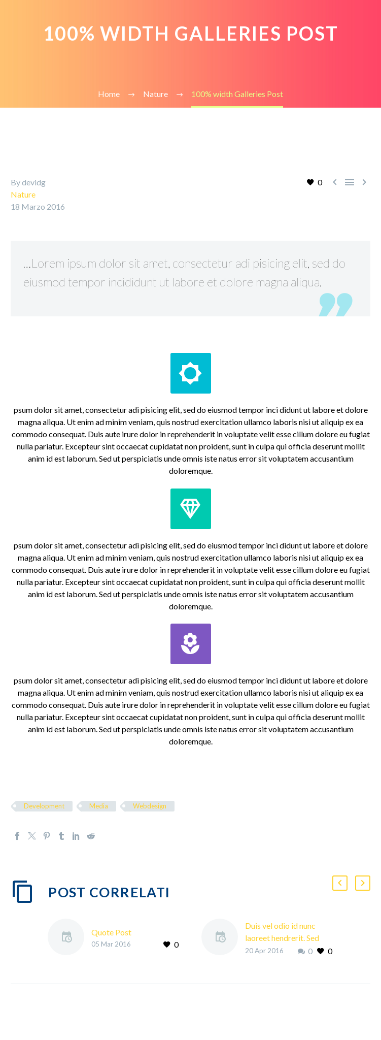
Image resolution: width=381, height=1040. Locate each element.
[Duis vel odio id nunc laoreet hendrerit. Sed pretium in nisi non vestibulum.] (223, 938)
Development (44, 806)
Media (98, 806)
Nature (23, 194)
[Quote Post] (69, 938)
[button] (340, 883)
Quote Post (111, 932)
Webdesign (149, 806)
